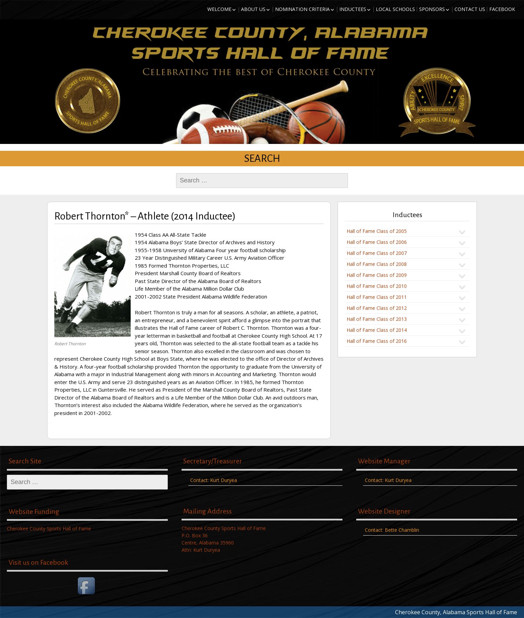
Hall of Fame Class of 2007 (377, 253)
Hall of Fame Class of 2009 (377, 275)
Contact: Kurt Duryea (213, 480)
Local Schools (395, 9)
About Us (253, 9)
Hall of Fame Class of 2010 (377, 286)
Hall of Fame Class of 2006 (377, 242)
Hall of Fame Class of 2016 (377, 341)
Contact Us (470, 9)
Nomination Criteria (302, 9)
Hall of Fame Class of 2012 (377, 308)
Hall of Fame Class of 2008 (377, 264)
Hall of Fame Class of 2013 (377, 319)
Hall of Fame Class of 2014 (377, 330)
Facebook (502, 9)
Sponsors (432, 9)
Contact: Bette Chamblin (392, 530)
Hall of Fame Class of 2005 (377, 231)
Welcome (219, 9)
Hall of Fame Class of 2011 (377, 297)
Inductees (352, 9)
